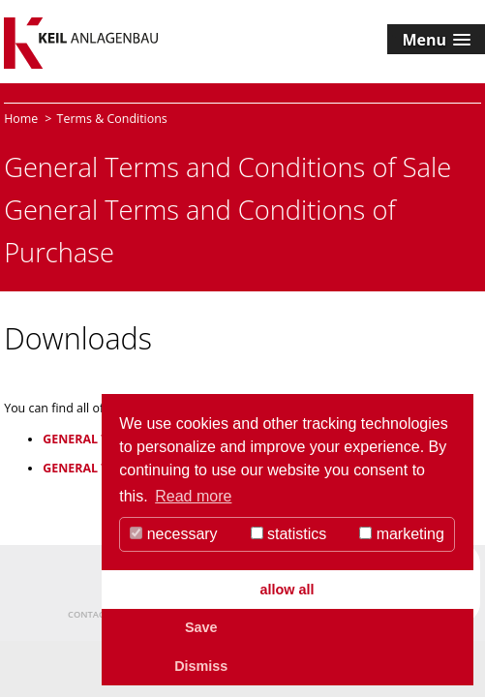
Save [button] (201, 627)
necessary (173, 534)
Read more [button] (193, 496)
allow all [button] (287, 589)
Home (21, 118)
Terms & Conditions (112, 118)
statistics (289, 534)
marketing (401, 534)
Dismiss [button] (200, 666)
